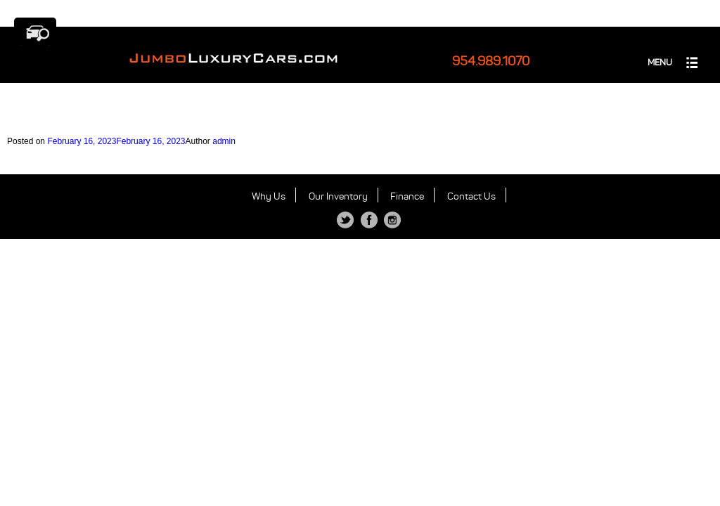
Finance (407, 196)
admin (224, 141)
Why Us (268, 196)
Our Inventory (338, 196)
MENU (660, 62)
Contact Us (471, 196)
